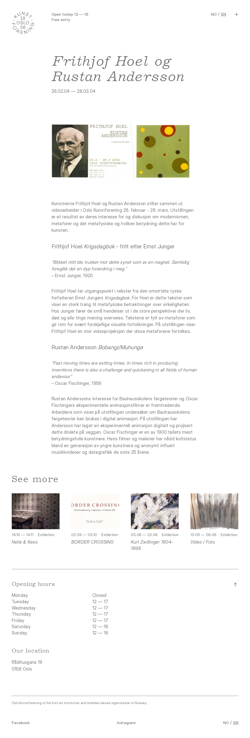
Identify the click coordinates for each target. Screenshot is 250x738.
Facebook (21, 722)
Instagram (126, 722)
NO (214, 14)
